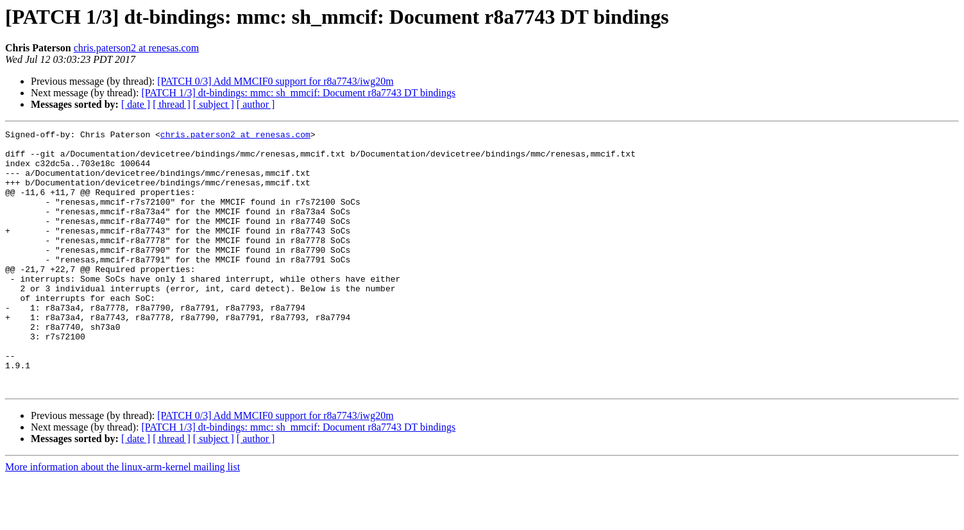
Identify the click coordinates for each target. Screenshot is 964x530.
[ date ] (135, 104)
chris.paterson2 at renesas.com (136, 47)
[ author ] (256, 104)
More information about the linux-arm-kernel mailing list (122, 518)
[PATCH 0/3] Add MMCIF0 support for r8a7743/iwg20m (275, 81)
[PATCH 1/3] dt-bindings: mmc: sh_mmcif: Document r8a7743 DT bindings (298, 92)
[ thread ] (171, 104)
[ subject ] (213, 104)
